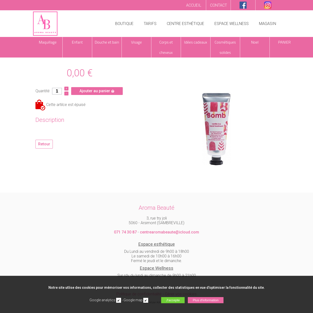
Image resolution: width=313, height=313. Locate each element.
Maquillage (48, 42)
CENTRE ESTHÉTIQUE (185, 23)
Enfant (77, 42)
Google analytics (102, 300)
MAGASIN (267, 23)
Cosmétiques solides (225, 47)
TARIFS (150, 23)
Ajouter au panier (96, 91)
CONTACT (218, 5)
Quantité (42, 91)
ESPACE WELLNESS (231, 23)
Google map (133, 300)
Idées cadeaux (195, 42)
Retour (44, 144)
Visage (136, 42)
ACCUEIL (193, 5)
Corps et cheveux (166, 47)
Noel (255, 42)
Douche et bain (107, 42)
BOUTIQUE (124, 23)
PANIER (284, 42)
